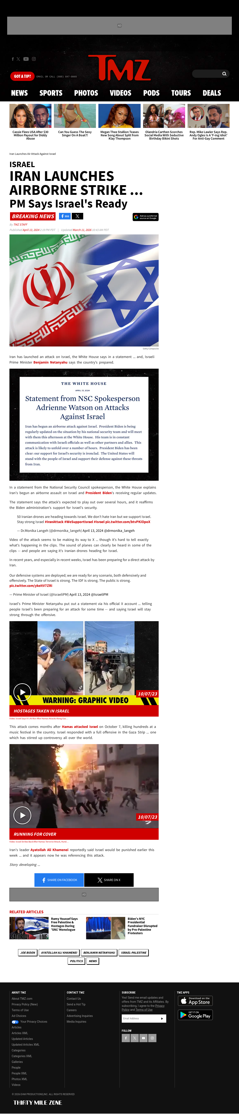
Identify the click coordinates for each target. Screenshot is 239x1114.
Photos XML (19, 1079)
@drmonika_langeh (119, 530)
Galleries (17, 1062)
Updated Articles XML (25, 1044)
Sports (51, 93)
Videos (120, 93)
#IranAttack (54, 521)
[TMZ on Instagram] (33, 59)
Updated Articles (22, 1039)
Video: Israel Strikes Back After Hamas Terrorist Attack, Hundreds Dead (39, 841)
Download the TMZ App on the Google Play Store (195, 1015)
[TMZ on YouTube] (143, 1038)
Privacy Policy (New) (25, 1004)
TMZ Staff (20, 224)
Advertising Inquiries (80, 1016)
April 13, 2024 (31, 230)
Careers (72, 1010)
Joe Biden (27, 953)
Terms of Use (20, 1010)
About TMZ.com (22, 998)
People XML (19, 1073)
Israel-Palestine (133, 953)
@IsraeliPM (99, 594)
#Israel (99, 521)
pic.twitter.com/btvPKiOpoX (127, 521)
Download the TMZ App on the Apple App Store (195, 1001)
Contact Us (74, 998)
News (19, 93)
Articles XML (20, 1033)
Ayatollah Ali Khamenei (59, 953)
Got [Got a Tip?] (22, 76)
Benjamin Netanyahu (99, 953)
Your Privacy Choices (29, 1021)
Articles (17, 1027)
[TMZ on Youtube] (26, 59)
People (16, 1067)
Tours (181, 93)
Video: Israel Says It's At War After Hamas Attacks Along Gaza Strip (39, 718)
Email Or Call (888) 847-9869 (56, 76)
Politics (76, 961)
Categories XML (22, 1056)
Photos (86, 93)
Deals (212, 93)
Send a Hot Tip (76, 1004)
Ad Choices (19, 1016)
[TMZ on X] (19, 59)
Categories (18, 1050)
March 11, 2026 (82, 230)
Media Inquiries (76, 1021)
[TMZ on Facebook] (12, 59)
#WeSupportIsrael (78, 521)
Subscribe (162, 1018)
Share (59, 880)
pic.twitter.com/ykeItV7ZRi (30, 585)
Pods (151, 93)
